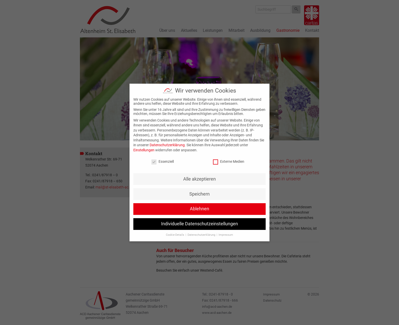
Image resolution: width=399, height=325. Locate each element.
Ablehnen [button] (199, 208)
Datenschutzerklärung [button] (202, 235)
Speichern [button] (199, 194)
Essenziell (162, 161)
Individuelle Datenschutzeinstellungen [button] (199, 223)
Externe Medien (228, 161)
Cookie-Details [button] (175, 235)
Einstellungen (143, 150)
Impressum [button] (226, 235)
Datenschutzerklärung (167, 145)
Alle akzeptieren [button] (199, 179)
